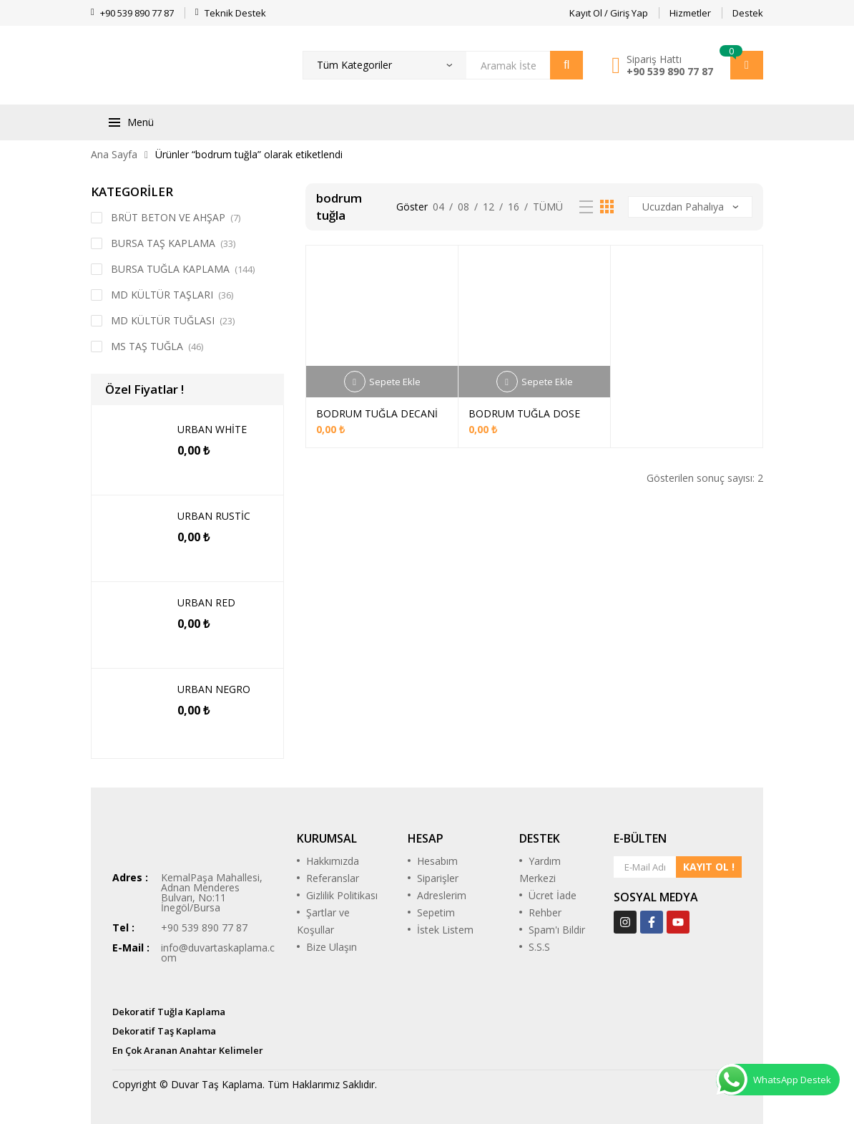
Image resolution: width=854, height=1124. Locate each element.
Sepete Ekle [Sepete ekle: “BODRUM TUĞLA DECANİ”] (395, 381)
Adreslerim (441, 895)
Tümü (548, 206)
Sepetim (436, 912)
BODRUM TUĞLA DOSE (524, 413)
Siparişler (437, 878)
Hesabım (437, 861)
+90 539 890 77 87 (670, 71)
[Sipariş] (690, 207)
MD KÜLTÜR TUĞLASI (163, 320)
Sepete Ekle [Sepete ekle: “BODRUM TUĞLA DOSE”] (547, 381)
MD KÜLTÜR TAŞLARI (162, 294)
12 (488, 206)
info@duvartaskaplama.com (218, 952)
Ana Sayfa (114, 154)
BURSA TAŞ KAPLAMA (163, 243)
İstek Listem (445, 929)
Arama (566, 65)
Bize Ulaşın (331, 947)
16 (513, 206)
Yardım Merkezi (540, 869)
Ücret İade (552, 895)
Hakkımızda (332, 861)
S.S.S (539, 947)
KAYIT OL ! (709, 866)
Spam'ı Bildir (557, 929)
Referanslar (332, 878)
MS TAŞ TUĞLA (147, 346)
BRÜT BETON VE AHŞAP (168, 217)
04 (438, 206)
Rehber (545, 912)
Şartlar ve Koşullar (323, 921)
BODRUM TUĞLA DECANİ (377, 413)
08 (463, 206)
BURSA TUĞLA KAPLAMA (170, 269)
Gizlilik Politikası (342, 895)
